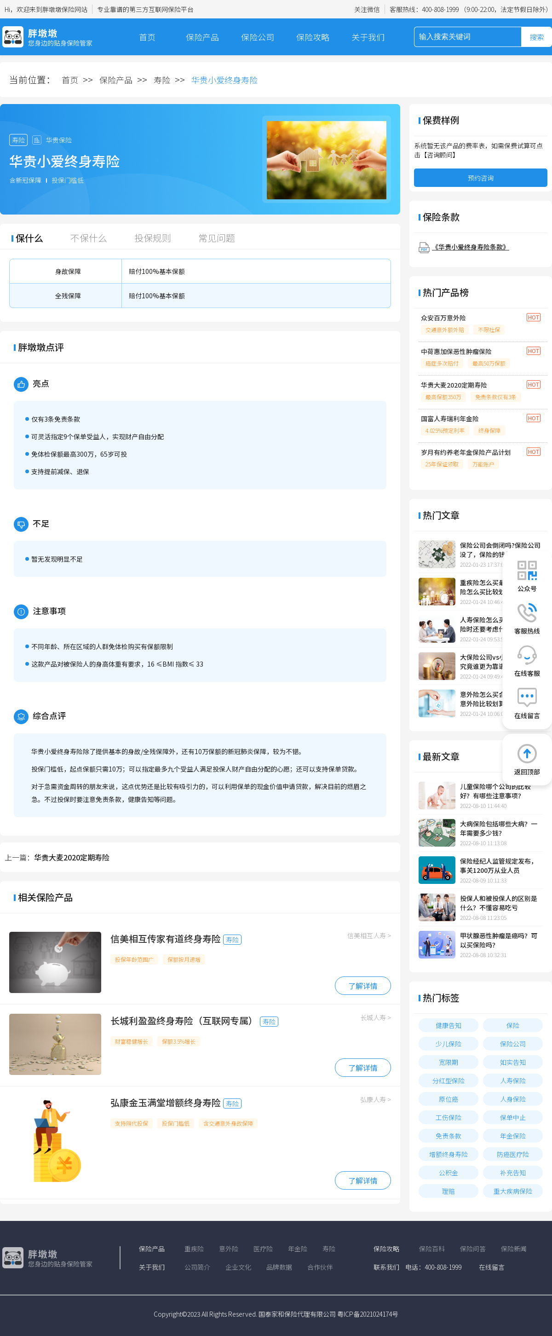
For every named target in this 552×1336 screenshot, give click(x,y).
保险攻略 (312, 37)
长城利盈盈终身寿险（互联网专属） (184, 1020)
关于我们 (368, 37)
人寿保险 (513, 1080)
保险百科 (432, 1248)
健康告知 (448, 1025)
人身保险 (513, 1099)
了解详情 (363, 985)
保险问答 (473, 1248)
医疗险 (263, 1248)
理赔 (448, 1191)
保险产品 (202, 37)
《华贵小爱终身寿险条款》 (470, 246)
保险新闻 (514, 1248)
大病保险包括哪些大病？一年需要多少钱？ (498, 828)
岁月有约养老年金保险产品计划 (466, 452)
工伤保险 (448, 1117)
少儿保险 (448, 1043)
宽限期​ (448, 1062)
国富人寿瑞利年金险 (450, 418)
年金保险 (513, 1135)
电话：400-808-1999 (433, 1267)
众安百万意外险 (443, 317)
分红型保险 (448, 1080)
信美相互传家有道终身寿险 (165, 938)
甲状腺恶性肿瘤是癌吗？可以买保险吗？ (498, 940)
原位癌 (448, 1099)
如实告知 (513, 1062)
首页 (147, 37)
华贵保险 (59, 140)
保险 (512, 1025)
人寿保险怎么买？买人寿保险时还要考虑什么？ (498, 624)
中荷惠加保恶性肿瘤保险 (456, 351)
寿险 (162, 80)
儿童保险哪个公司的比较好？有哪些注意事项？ (495, 791)
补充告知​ (513, 1172)
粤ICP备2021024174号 (367, 1314)
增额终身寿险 (448, 1154)
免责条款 (448, 1135)
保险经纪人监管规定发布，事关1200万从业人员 (498, 865)
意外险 (228, 1248)
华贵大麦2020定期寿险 (71, 857)
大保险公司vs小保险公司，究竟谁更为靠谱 (499, 661)
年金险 (297, 1248)
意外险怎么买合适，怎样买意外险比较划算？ (498, 699)
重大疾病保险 (513, 1191)
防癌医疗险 (513, 1154)
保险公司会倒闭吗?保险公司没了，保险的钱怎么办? (500, 549)
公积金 (448, 1172)
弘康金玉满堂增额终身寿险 (165, 1102)
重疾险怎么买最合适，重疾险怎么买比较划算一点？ (498, 587)
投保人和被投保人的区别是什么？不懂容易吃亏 (498, 903)
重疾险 (194, 1248)
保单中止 (513, 1117)
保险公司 (257, 37)
